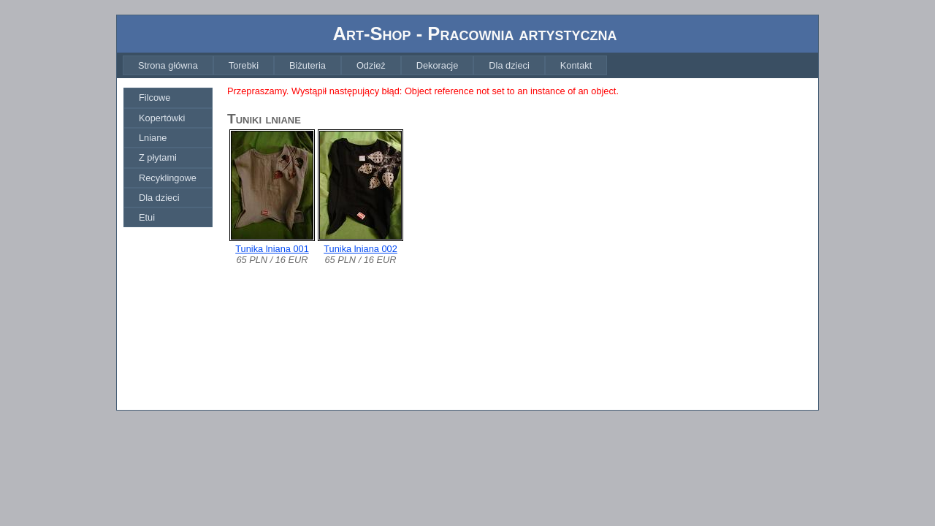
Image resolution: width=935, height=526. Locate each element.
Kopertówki (162, 118)
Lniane (153, 137)
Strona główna (168, 65)
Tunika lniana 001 (272, 248)
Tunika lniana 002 (360, 248)
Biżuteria (307, 65)
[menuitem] (168, 65)
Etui (147, 217)
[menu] (168, 157)
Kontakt (576, 65)
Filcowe (154, 97)
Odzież (371, 65)
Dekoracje (437, 65)
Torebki (244, 65)
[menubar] (365, 65)
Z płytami (158, 157)
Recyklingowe (167, 177)
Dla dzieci (509, 65)
